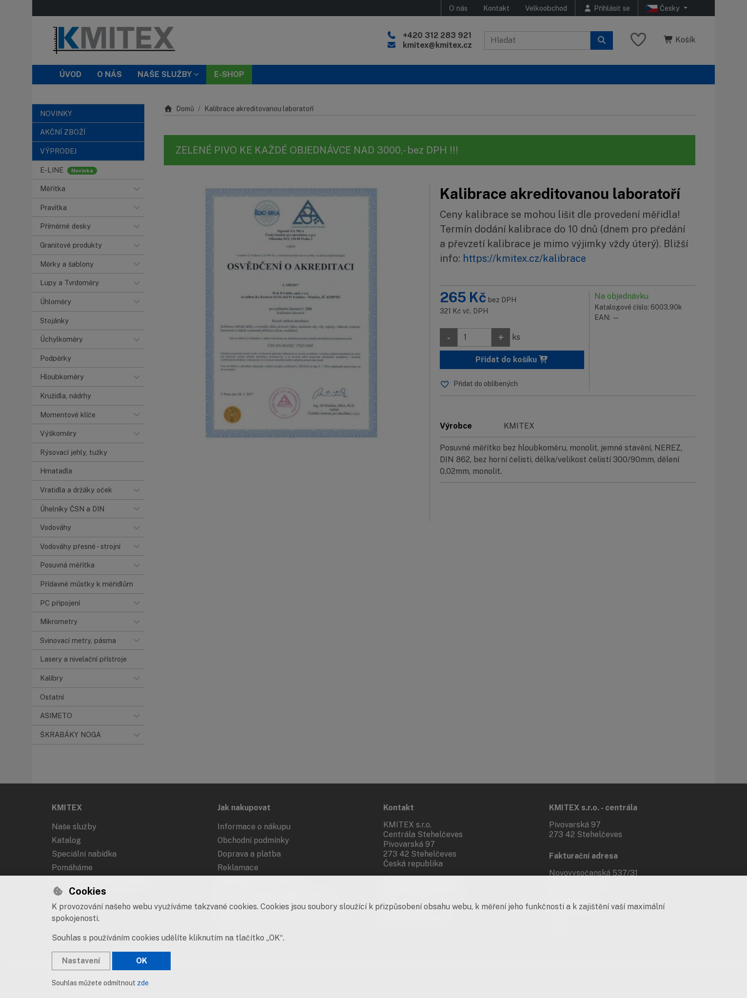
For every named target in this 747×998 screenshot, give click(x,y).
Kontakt (496, 8)
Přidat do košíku (512, 359)
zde (143, 983)
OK (141, 960)
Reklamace (237, 867)
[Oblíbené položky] (638, 40)
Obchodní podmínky (253, 840)
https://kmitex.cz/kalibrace (524, 258)
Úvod (70, 74)
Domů (179, 109)
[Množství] (474, 337)
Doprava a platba (249, 854)
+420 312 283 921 (437, 35)
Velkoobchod (546, 8)
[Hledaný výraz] (537, 40)
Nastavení (81, 960)
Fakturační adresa (583, 856)
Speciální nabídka (84, 854)
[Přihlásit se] (606, 8)
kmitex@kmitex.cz (437, 45)
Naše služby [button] (165, 74)
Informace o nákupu (254, 826)
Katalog (66, 840)
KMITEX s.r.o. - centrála (593, 807)
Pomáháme (72, 867)
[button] (136, 188)
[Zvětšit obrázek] (292, 313)
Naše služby (74, 826)
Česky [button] (664, 8)
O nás (458, 8)
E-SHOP (229, 74)
